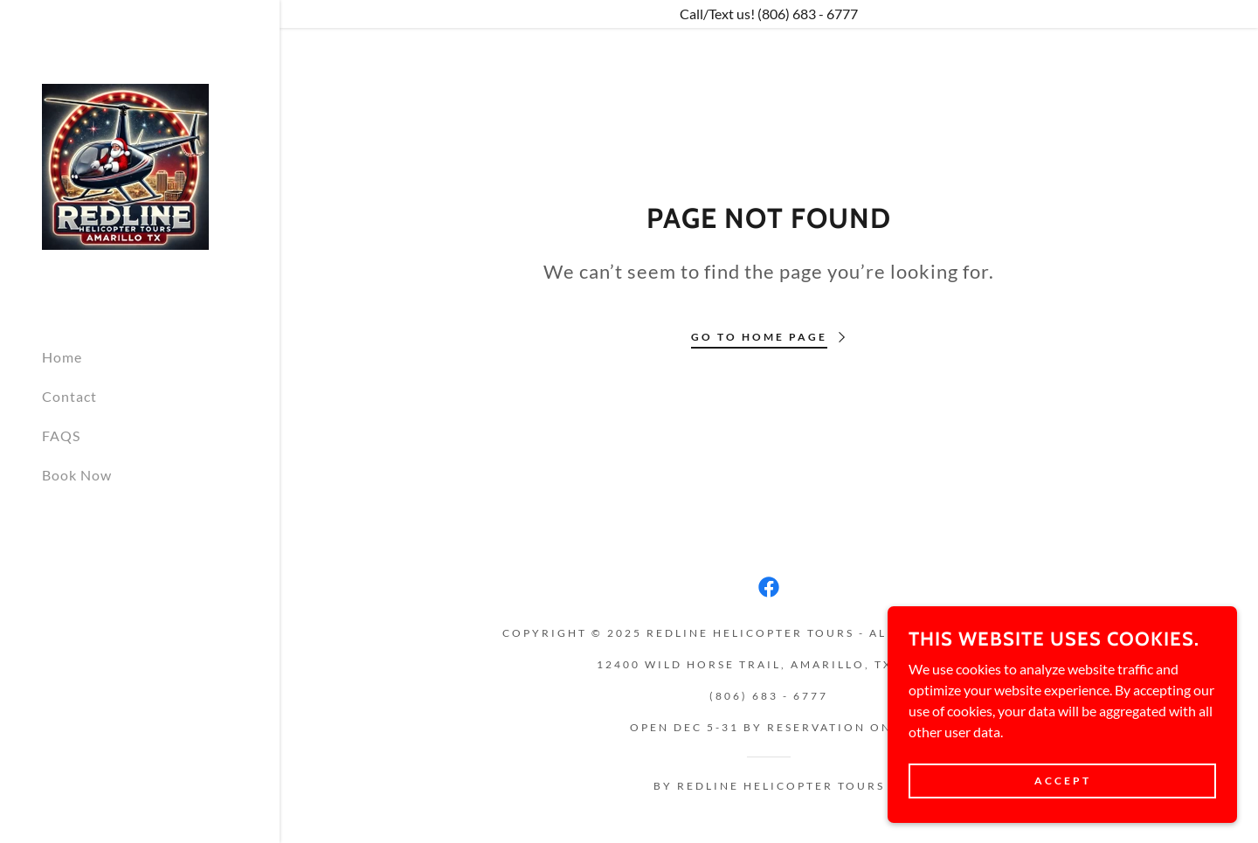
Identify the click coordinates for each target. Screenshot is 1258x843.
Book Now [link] (77, 474)
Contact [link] (69, 396)
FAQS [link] (61, 435)
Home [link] (62, 357)
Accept (1062, 780)
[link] (125, 164)
